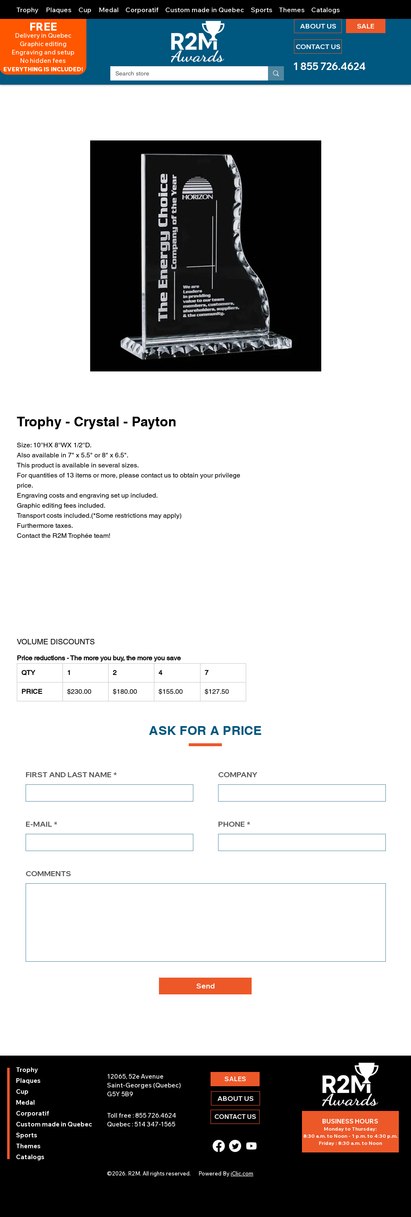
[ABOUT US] (318, 26)
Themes (28, 1146)
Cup (22, 1091)
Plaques (28, 1081)
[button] (27, 6)
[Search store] (182, 73)
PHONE (231, 824)
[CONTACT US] (318, 46)
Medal (25, 1102)
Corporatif (32, 1113)
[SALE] (365, 26)
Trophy (27, 1070)
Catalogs (30, 1157)
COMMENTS (48, 873)
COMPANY (238, 774)
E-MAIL (39, 824)
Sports (26, 1135)
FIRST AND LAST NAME (69, 774)
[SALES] (235, 1079)
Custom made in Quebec (38, 1124)
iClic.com (242, 1173)
